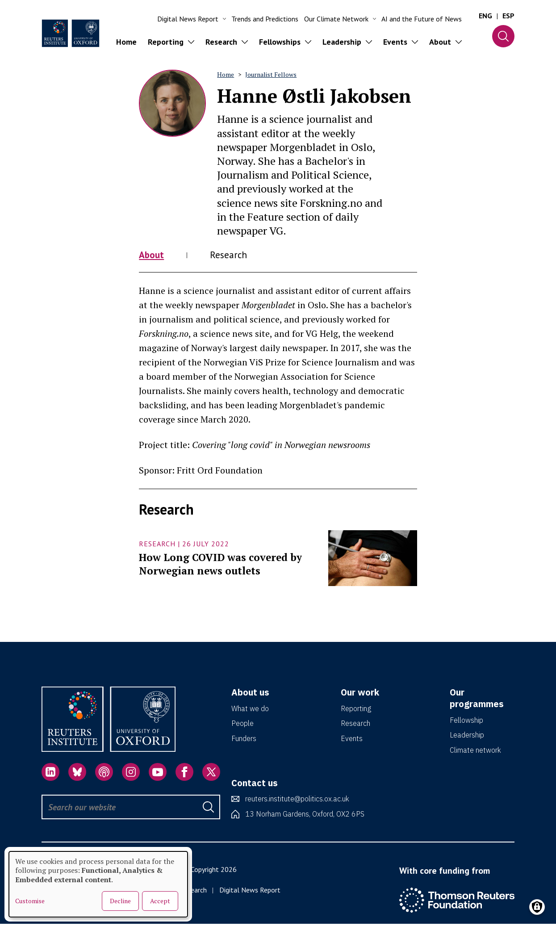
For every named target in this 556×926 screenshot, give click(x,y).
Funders (243, 740)
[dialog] (98, 884)
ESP (508, 15)
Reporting (356, 710)
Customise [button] (30, 901)
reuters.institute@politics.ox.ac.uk (297, 800)
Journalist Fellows (271, 74)
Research (234, 256)
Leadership (467, 736)
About (153, 256)
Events (352, 740)
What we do (250, 710)
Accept (160, 901)
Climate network (475, 751)
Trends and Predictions (264, 18)
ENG (485, 15)
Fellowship (466, 721)
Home (126, 42)
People (242, 725)
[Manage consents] (537, 907)
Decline (120, 901)
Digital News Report (249, 891)
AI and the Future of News (421, 18)
